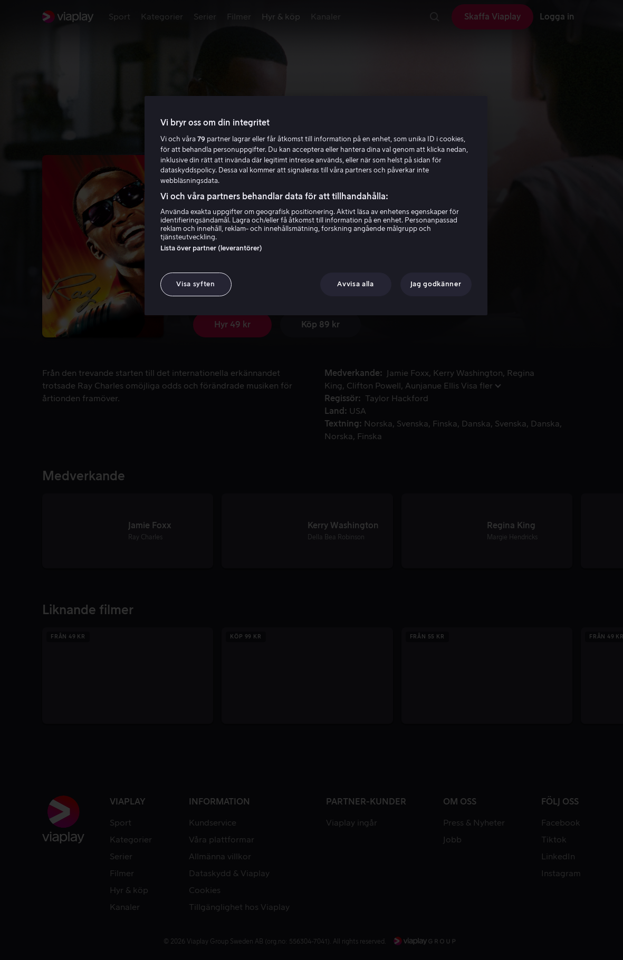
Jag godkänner (435, 283)
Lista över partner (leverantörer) (211, 248)
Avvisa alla (355, 283)
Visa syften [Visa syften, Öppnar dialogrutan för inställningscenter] (195, 283)
